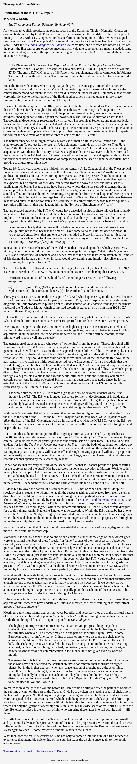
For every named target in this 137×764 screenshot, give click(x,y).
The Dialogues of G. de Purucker (51, 45)
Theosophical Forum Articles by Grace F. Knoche (35, 751)
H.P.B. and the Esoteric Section (103, 499)
